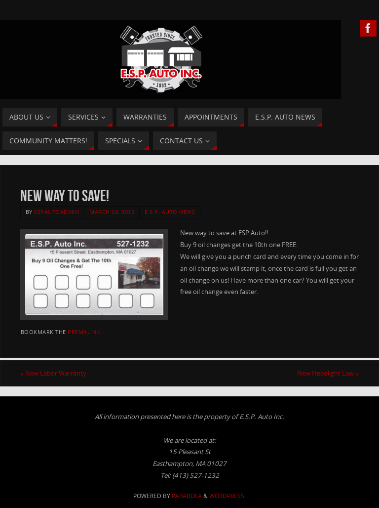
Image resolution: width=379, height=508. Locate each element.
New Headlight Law (328, 373)
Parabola (187, 496)
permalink (84, 332)
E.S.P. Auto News (170, 211)
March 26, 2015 (111, 211)
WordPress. (227, 496)
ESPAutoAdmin (56, 211)
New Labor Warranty (53, 373)
